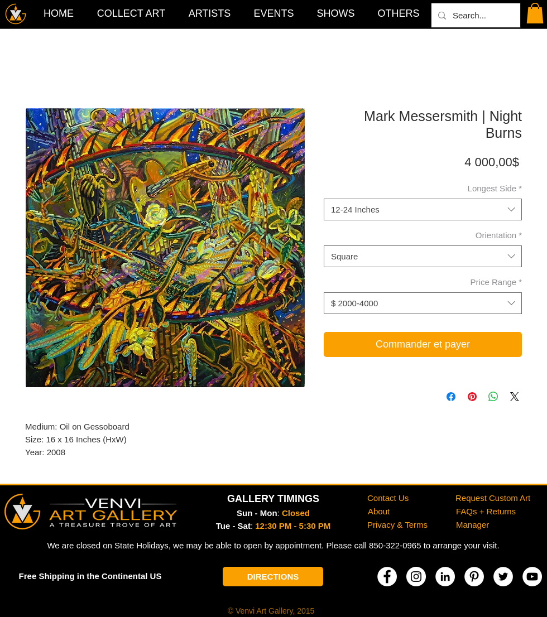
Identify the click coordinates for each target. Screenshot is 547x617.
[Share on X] (514, 396)
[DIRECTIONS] (273, 576)
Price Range (496, 282)
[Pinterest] (474, 576)
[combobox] (423, 209)
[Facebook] (387, 576)
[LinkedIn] (445, 576)
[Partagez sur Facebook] (451, 396)
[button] (398, 13)
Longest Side (495, 188)
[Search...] (475, 15)
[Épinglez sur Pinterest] (472, 396)
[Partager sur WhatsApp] (493, 396)
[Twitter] (503, 576)
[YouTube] (532, 576)
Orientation (499, 235)
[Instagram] (416, 576)
